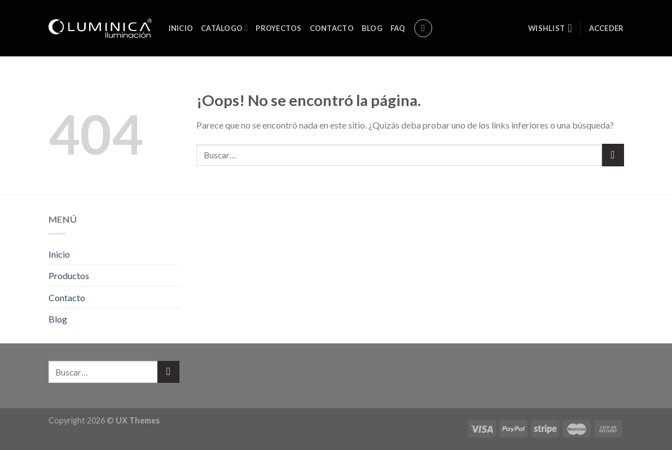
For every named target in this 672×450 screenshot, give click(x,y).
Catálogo (224, 28)
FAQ (398, 28)
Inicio (181, 28)
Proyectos (278, 28)
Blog (372, 28)
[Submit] (613, 155)
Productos (69, 275)
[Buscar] (423, 28)
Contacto (332, 28)
